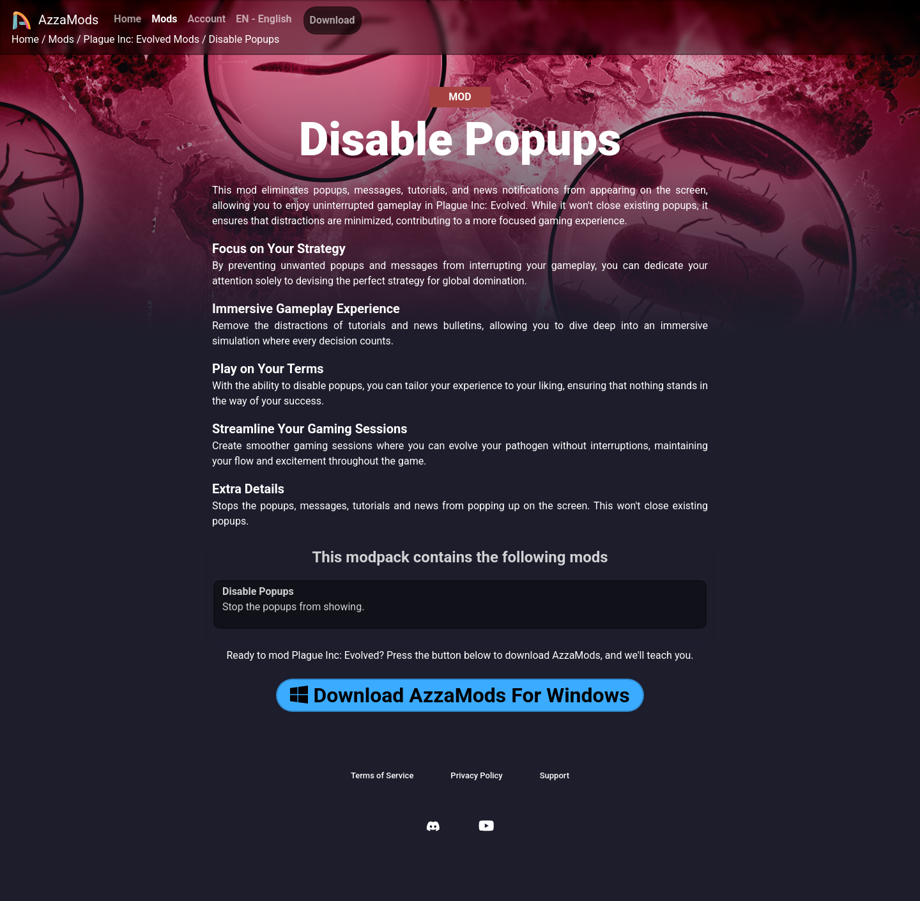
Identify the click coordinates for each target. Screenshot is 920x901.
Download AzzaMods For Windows (459, 695)
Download (332, 20)
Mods (164, 19)
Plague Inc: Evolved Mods (141, 39)
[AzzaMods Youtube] (486, 827)
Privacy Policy (476, 775)
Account (206, 19)
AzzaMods (55, 20)
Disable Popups (243, 39)
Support (554, 775)
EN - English (263, 19)
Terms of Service (382, 775)
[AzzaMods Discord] (433, 827)
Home (127, 19)
